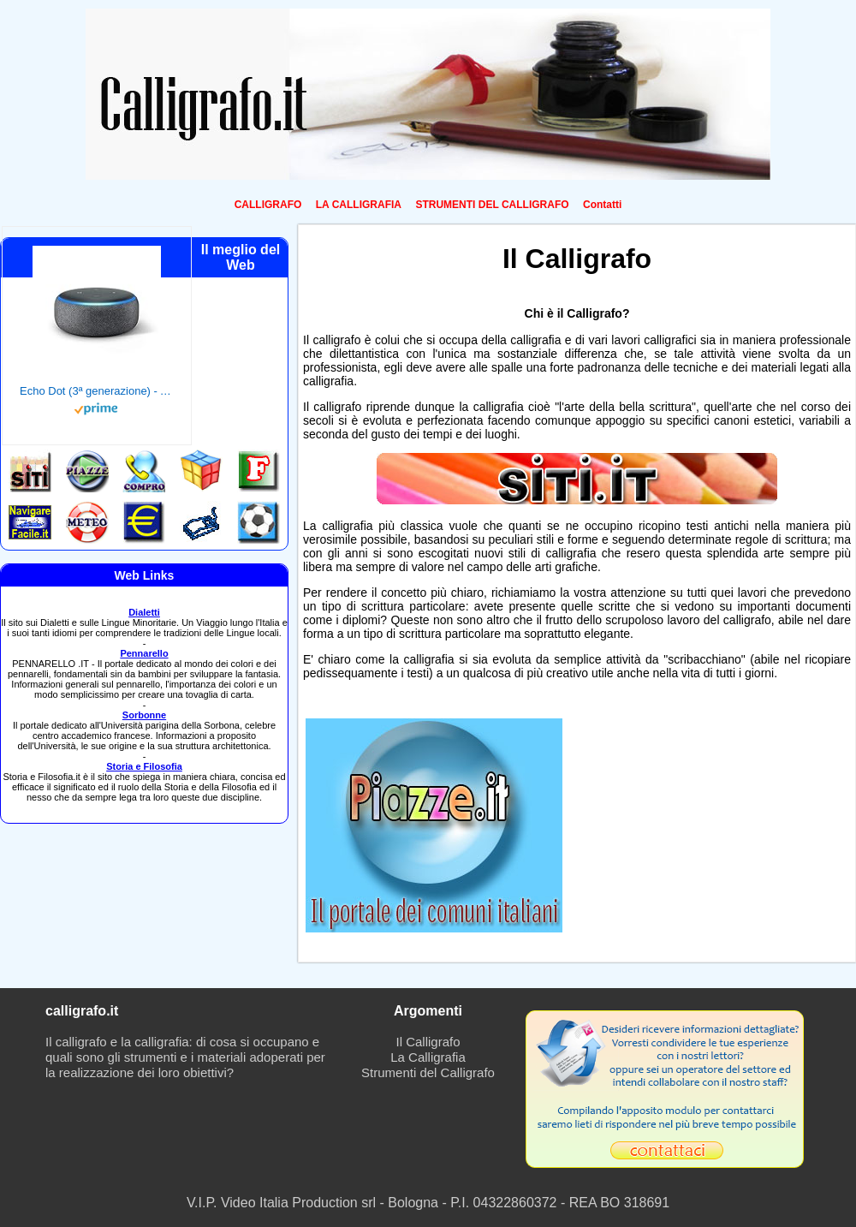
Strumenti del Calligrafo (428, 1072)
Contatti (602, 205)
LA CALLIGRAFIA (358, 205)
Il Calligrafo (427, 1041)
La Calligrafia (428, 1057)
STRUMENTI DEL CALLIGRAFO (491, 205)
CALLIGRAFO (268, 205)
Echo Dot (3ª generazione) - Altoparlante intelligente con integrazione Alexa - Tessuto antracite (97, 390)
